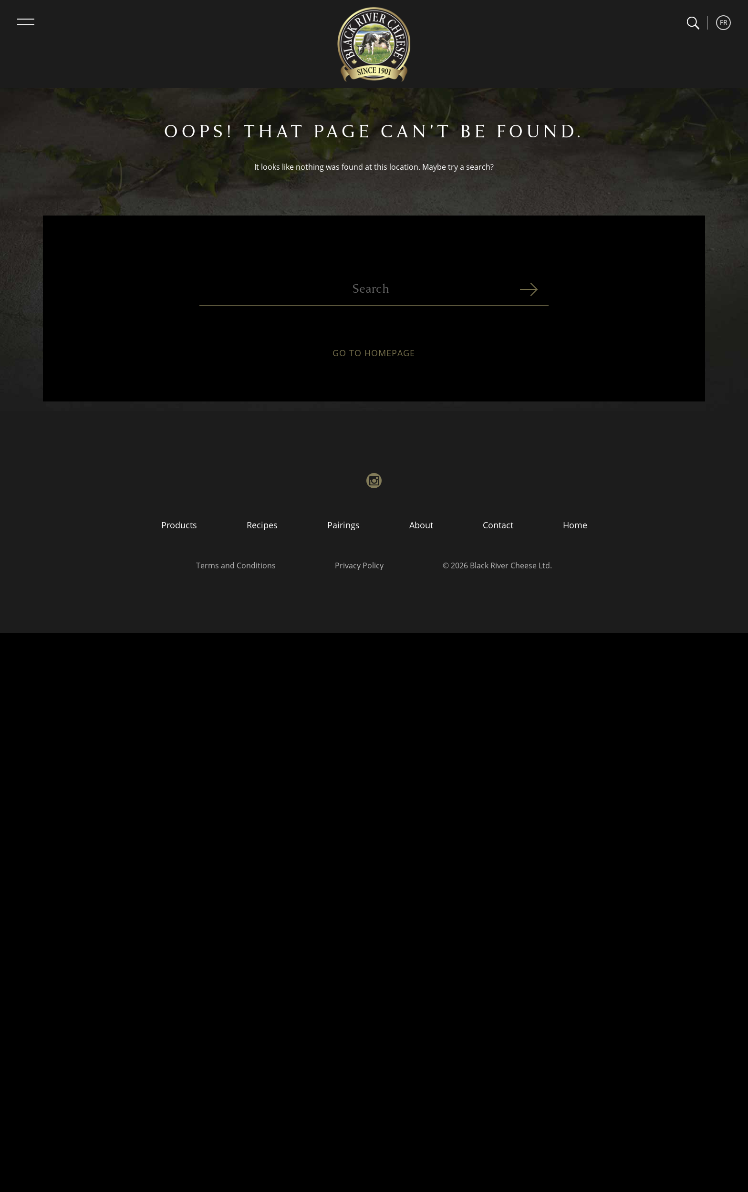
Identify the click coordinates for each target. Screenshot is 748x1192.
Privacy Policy (359, 565)
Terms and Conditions (236, 565)
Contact (498, 525)
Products (179, 525)
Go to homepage (373, 358)
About (421, 525)
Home (575, 525)
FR (723, 22)
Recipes (262, 525)
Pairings (343, 525)
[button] (692, 23)
